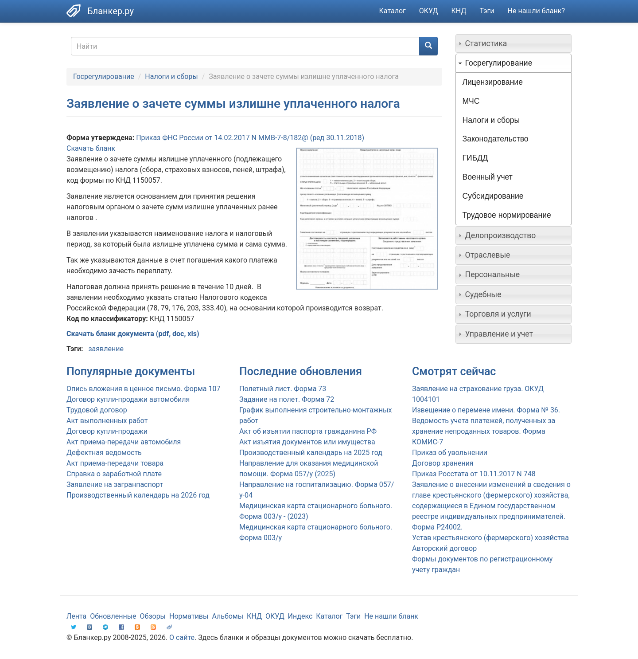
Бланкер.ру (110, 11)
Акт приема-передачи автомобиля (123, 442)
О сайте (182, 637)
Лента (76, 616)
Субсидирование (493, 196)
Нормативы (188, 616)
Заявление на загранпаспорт (114, 484)
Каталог (392, 11)
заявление (105, 349)
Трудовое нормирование (507, 215)
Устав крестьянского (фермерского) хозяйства (490, 537)
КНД (459, 11)
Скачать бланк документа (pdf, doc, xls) (132, 334)
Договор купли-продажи (107, 431)
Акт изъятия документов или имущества (307, 442)
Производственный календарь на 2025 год (310, 452)
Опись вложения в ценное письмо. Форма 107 (143, 388)
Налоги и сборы (171, 76)
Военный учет (488, 177)
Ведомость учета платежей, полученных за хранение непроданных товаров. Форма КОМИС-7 (483, 431)
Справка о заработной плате (114, 474)
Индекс (300, 616)
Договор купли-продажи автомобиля (128, 399)
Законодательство (496, 138)
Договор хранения (443, 463)
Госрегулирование (103, 76)
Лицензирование (493, 82)
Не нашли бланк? (536, 11)
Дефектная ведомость (104, 452)
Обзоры (153, 616)
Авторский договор (444, 548)
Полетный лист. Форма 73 (282, 388)
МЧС (471, 101)
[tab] (513, 43)
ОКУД (428, 11)
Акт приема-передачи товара (114, 463)
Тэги (486, 11)
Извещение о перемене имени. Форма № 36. (486, 410)
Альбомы (227, 616)
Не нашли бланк (391, 616)
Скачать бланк (90, 148)
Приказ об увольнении (449, 452)
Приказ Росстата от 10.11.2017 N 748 (474, 474)
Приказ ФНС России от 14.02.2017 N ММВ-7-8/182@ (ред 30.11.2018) (250, 137)
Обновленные (113, 616)
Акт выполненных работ (107, 420)
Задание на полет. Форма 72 (286, 399)
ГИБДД (475, 157)
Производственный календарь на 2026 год (138, 495)
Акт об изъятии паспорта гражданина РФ (308, 431)
